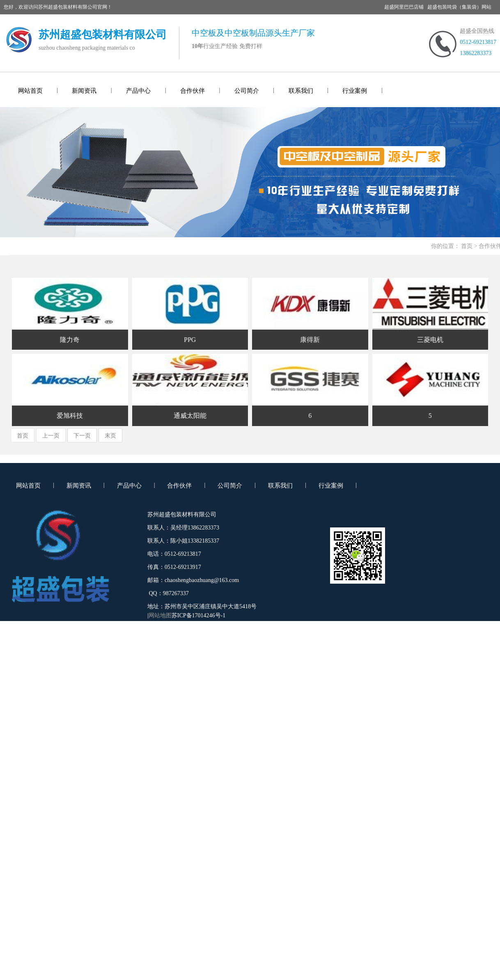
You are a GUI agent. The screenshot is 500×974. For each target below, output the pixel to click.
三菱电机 (430, 339)
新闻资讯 (84, 90)
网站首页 (30, 90)
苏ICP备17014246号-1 (198, 615)
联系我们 (301, 90)
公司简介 (246, 90)
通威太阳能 (190, 415)
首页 (466, 246)
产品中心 (138, 90)
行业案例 (354, 90)
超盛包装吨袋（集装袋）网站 (459, 7)
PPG (190, 339)
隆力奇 (70, 339)
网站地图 (160, 615)
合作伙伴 (192, 90)
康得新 (310, 339)
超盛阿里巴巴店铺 (404, 7)
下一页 (82, 436)
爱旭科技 (70, 415)
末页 (110, 436)
